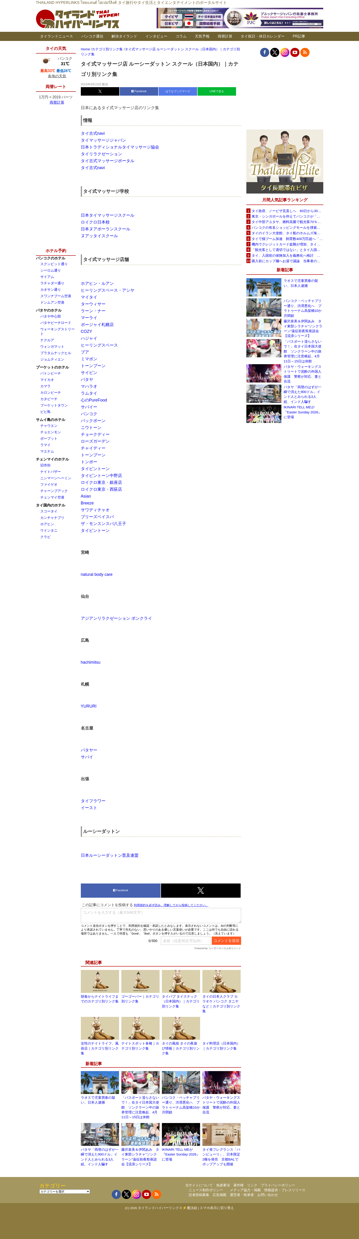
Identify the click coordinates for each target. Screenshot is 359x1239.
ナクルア (47, 340)
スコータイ (48, 511)
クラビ (45, 537)
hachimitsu (91, 662)
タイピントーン (95, 468)
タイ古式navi (93, 133)
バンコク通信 (92, 36)
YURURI (89, 706)
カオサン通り (50, 289)
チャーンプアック (54, 491)
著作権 (238, 1185)
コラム (181, 36)
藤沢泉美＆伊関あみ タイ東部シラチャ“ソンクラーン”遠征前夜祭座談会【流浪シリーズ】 (303, 328)
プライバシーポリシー (278, 1185)
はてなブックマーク (178, 91)
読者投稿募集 (199, 1195)
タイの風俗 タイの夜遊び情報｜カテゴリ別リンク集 (181, 1048)
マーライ (89, 317)
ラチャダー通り (52, 283)
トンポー (89, 462)
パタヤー (89, 750)
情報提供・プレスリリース (284, 1190)
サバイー (89, 407)
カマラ (45, 386)
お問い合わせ (267, 1195)
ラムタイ (89, 393)
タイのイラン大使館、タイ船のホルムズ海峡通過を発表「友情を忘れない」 (287, 233)
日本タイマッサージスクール (107, 215)
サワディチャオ (95, 510)
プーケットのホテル (52, 367)
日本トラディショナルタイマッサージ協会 (120, 147)
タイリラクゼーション (101, 154)
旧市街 (45, 465)
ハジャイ (89, 338)
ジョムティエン (52, 359)
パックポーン (93, 420)
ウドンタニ (48, 530)
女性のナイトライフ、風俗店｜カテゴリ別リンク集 (100, 1048)
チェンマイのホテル (52, 459)
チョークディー (95, 434)
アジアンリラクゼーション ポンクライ (116, 618)
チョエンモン (50, 432)
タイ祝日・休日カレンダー (263, 36)
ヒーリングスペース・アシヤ (107, 290)
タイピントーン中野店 (101, 475)
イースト (89, 807)
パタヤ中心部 (50, 316)
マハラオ (89, 386)
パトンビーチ (50, 373)
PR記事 (299, 36)
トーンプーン (93, 366)
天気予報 (202, 36)
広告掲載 (219, 1195)
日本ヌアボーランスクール (105, 229)
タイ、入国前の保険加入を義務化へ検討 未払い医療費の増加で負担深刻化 (287, 255)
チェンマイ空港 (52, 497)
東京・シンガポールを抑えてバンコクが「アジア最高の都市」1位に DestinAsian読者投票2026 (287, 216)
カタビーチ (48, 399)
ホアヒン (47, 524)
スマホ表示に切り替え (217, 1208)
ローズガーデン (95, 441)
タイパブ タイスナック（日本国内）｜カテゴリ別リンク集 (181, 1001)
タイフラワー (93, 801)
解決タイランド (124, 36)
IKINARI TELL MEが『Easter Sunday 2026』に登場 (181, 1154)
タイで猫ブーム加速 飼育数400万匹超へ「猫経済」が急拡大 (287, 239)
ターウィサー (93, 304)
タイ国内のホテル (50, 505)
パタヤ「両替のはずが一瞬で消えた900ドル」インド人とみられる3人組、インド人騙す (302, 394)
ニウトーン (91, 427)
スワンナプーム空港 (55, 296)
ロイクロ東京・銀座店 (101, 482)
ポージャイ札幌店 (97, 324)
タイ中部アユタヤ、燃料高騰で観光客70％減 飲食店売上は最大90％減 (287, 222)
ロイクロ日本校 (95, 222)
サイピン (89, 372)
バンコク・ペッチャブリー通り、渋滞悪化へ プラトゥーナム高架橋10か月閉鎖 (303, 308)
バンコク (89, 414)
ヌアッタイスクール (99, 236)
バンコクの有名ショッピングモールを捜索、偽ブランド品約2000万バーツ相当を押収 (287, 227)
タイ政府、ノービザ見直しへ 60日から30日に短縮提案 (287, 211)
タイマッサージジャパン (103, 140)
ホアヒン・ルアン (97, 283)
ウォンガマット (52, 346)
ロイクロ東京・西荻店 (101, 489)
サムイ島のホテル (50, 420)
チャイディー (93, 448)
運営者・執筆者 (242, 1195)
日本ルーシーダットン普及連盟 (110, 855)
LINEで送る (217, 91)
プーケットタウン (54, 405)
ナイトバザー (50, 472)
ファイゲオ (48, 484)
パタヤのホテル (49, 310)
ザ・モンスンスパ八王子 (103, 523)
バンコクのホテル (50, 258)
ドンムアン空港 (52, 302)
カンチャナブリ (52, 518)
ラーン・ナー (93, 311)
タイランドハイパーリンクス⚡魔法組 (167, 1208)
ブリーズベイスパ (97, 516)
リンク (252, 1185)
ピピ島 (45, 412)
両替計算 (225, 36)
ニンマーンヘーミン (55, 478)
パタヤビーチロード (55, 323)
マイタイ (89, 297)
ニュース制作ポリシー (206, 1190)
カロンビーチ (50, 392)
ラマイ (45, 445)
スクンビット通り (54, 264)
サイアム (47, 277)
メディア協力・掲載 (245, 1190)
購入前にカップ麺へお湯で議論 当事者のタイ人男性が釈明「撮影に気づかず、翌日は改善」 (287, 261)
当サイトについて (199, 1185)
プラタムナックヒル (55, 353)
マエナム (47, 451)
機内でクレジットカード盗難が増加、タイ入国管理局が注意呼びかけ (287, 244)
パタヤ (87, 379)
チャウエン (48, 426)
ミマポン (89, 359)
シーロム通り (50, 270)
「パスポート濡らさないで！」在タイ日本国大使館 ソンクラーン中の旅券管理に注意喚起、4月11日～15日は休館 (140, 1107)
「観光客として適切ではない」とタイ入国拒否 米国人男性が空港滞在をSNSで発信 (287, 250)
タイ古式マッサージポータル (107, 161)
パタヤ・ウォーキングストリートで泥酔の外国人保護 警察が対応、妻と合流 (302, 374)
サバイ (87, 757)
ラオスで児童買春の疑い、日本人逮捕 (301, 283)
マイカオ (47, 380)
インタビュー (156, 36)
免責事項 (223, 1185)
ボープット (48, 438)
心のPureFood (94, 400)
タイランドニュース (56, 36)
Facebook (139, 91)
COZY (86, 331)
